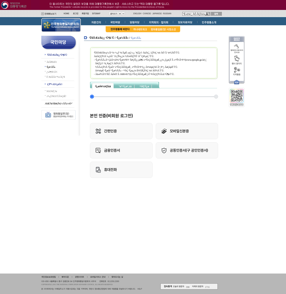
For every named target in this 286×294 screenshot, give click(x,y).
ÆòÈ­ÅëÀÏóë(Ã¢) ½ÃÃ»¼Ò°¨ (58, 103)
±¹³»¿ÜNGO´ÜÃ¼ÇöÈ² (56, 96)
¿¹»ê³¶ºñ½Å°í (51, 72)
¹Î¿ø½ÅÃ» (50, 67)
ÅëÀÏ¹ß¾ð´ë (51, 62)
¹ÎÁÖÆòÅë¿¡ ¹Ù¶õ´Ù (57, 54)
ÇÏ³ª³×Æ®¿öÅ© (54, 84)
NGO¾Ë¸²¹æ (51, 91)
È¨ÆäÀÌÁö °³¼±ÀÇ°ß (55, 77)
